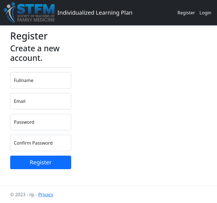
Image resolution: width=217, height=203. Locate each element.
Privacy (45, 194)
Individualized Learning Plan (95, 12)
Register (186, 13)
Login (205, 13)
